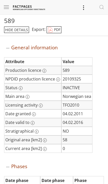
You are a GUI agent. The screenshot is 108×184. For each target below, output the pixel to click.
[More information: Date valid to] (33, 123)
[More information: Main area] (27, 97)
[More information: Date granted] (34, 114)
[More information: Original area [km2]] (45, 140)
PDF (54, 30)
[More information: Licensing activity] (41, 105)
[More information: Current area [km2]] (45, 149)
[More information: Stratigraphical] (37, 132)
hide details (16, 29)
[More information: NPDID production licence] (58, 79)
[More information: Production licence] (44, 71)
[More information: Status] (21, 88)
